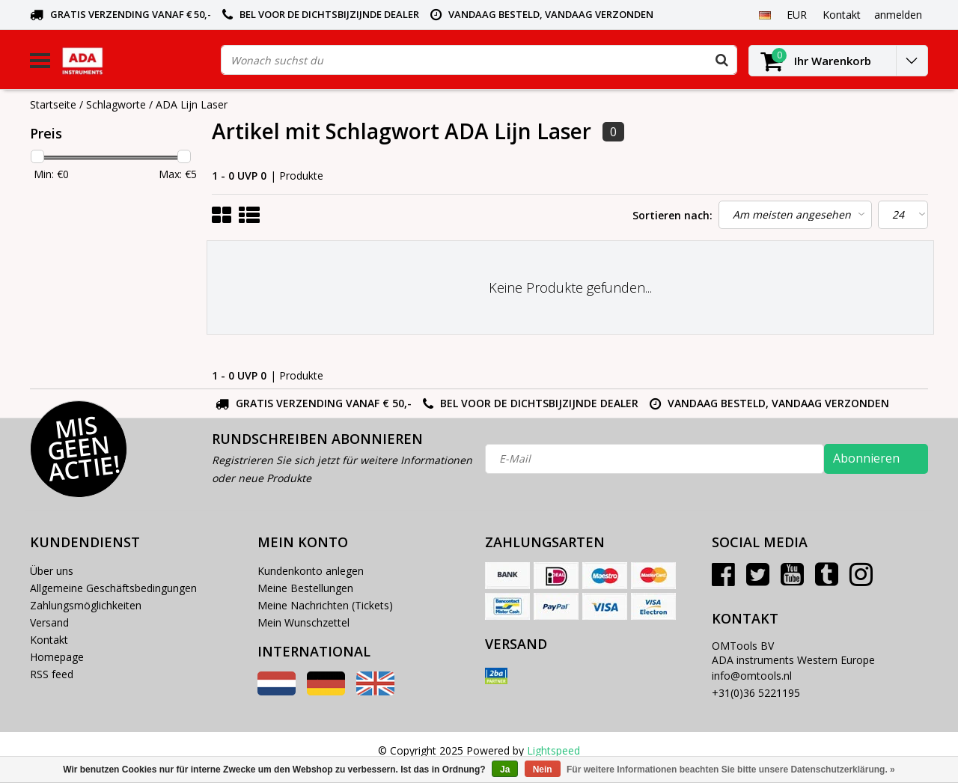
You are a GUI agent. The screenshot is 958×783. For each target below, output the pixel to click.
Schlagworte (116, 104)
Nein (542, 769)
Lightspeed (553, 750)
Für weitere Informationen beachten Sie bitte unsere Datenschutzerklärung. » (731, 769)
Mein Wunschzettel (303, 622)
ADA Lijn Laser (192, 104)
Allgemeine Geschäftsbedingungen (113, 588)
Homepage (57, 657)
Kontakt (49, 640)
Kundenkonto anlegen (310, 571)
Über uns (51, 571)
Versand (49, 622)
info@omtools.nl (752, 675)
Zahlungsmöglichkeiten (85, 605)
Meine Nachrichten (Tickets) (325, 605)
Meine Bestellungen (305, 588)
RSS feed (51, 674)
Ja (505, 769)
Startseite (53, 104)
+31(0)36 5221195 (756, 693)
